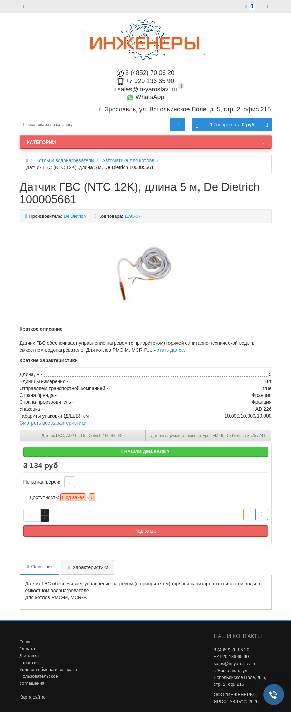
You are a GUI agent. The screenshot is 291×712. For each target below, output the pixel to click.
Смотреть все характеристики (53, 423)
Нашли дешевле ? (145, 451)
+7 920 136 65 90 (145, 81)
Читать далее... (171, 350)
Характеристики (87, 567)
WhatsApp (145, 97)
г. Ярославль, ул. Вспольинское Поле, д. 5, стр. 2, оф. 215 (240, 677)
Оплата (27, 648)
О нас (26, 641)
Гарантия (29, 662)
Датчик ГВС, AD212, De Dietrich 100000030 (82, 435)
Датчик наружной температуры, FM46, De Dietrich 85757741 (208, 435)
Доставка (29, 655)
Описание (39, 566)
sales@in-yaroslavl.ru (145, 89)
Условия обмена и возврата (48, 669)
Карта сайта (32, 697)
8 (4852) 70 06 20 (145, 72)
